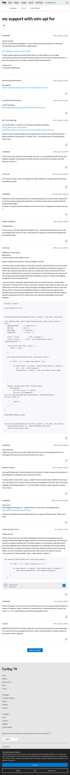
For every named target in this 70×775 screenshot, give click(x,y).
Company (5, 714)
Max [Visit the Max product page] (10, 3)
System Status (7, 727)
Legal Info (6, 747)
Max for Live (6, 682)
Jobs (4, 717)
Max (3, 675)
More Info (51, 771)
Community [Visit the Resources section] (50, 3)
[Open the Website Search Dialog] (67, 2)
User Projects (35, 8)
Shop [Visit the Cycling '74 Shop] (31, 3)
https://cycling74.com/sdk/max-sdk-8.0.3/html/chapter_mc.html (25, 88)
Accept (35, 765)
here (9, 611)
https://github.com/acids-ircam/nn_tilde (16, 51)
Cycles (4, 689)
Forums (23, 8)
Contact (5, 721)
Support (5, 724)
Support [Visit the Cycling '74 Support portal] (39, 3)
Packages (5, 695)
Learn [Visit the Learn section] (23, 3)
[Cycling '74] (4, 3)
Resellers (5, 705)
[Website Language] (10, 739)
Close (18, 771)
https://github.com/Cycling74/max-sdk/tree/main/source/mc (23, 107)
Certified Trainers (8, 698)
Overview (13, 8)
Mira (4, 685)
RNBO (4, 679)
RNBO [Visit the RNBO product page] (16, 3)
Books (4, 701)
